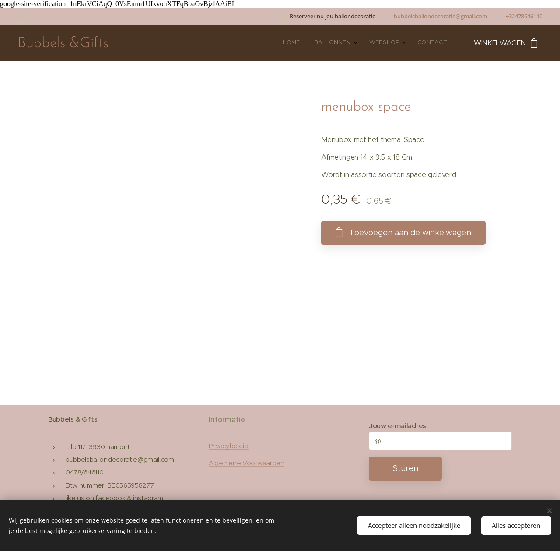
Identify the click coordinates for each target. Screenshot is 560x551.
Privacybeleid (228, 446)
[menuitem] (398, 43)
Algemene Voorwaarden (246, 463)
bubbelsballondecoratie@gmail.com (440, 16)
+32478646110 (524, 16)
